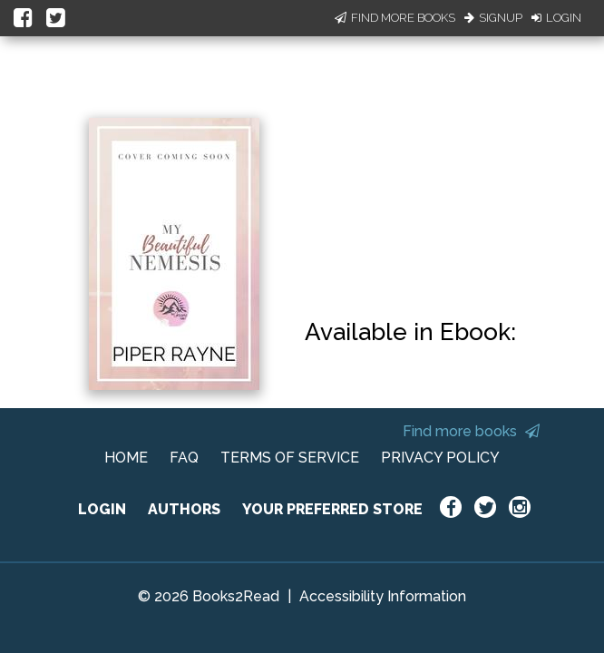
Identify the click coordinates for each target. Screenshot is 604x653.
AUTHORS (184, 509)
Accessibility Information (382, 596)
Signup (493, 17)
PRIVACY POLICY (440, 457)
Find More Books (395, 17)
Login (556, 17)
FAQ (184, 457)
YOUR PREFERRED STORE (332, 509)
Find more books (471, 431)
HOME (126, 457)
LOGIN (102, 509)
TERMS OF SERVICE (289, 457)
